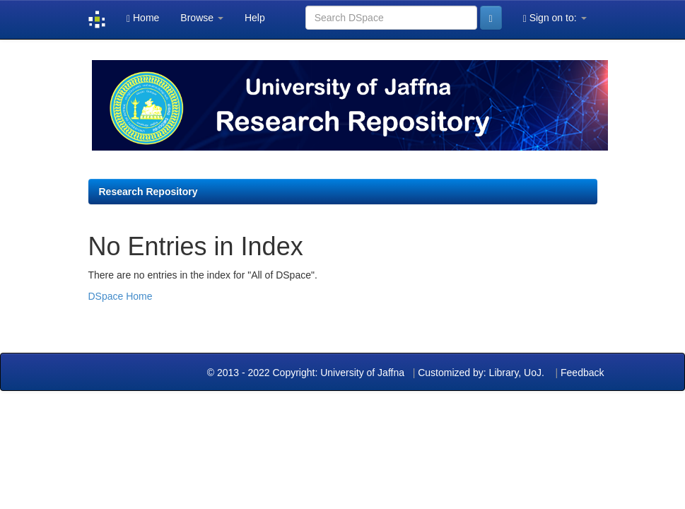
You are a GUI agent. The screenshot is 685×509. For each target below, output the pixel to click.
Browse (201, 17)
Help (255, 17)
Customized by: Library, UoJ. (481, 372)
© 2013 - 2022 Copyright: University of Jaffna (307, 372)
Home (143, 18)
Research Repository (148, 191)
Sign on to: (555, 18)
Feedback (582, 372)
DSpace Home (120, 296)
